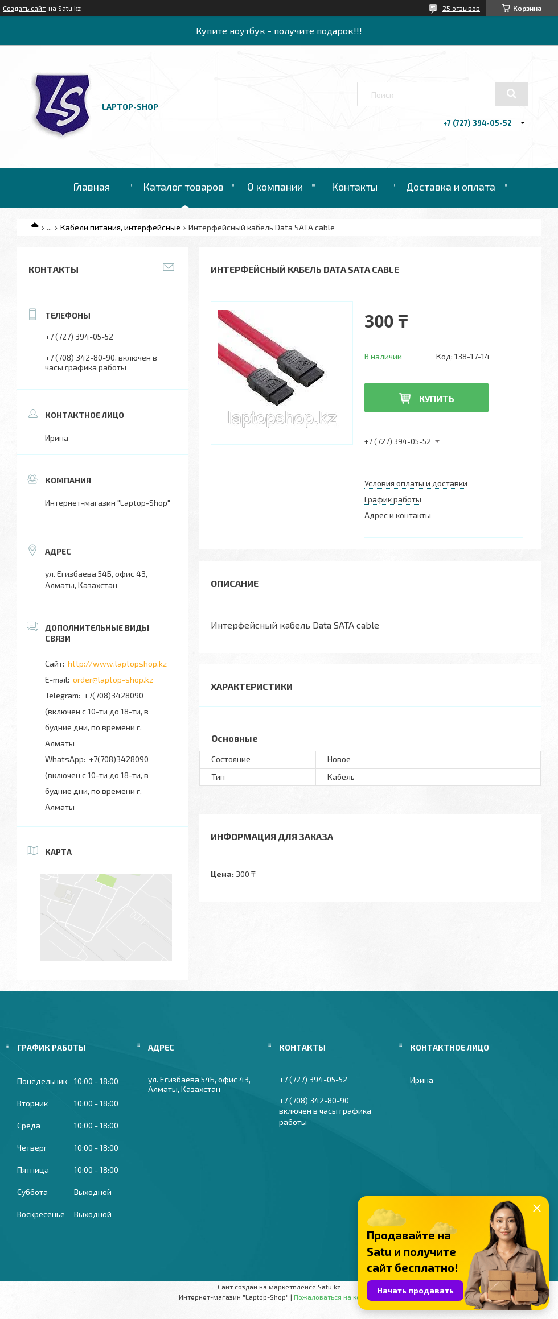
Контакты (354, 186)
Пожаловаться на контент (336, 1297)
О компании (275, 186)
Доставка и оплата (450, 186)
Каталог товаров (183, 186)
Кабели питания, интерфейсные (120, 227)
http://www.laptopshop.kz (117, 663)
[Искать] (511, 94)
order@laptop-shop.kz (113, 679)
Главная (91, 186)
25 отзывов (461, 8)
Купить (436, 398)
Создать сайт (24, 8)
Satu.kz (329, 1287)
